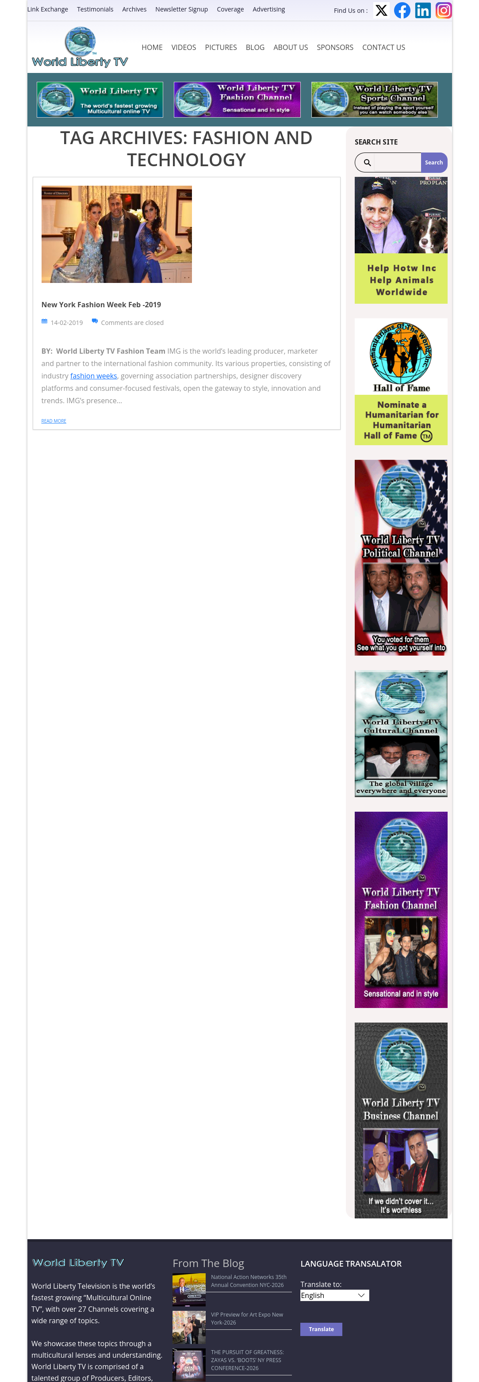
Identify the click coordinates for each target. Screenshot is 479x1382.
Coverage (230, 9)
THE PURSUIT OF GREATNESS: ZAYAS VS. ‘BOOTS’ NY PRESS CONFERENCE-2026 (227, 1315)
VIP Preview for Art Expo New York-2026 (227, 1298)
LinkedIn (423, 10)
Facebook (402, 10)
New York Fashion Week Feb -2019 (101, 304)
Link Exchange (48, 9)
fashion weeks (93, 376)
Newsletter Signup (181, 9)
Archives (134, 9)
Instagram (444, 10)
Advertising (269, 9)
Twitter (381, 10)
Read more (54, 421)
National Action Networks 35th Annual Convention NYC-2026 (225, 1281)
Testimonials (95, 9)
